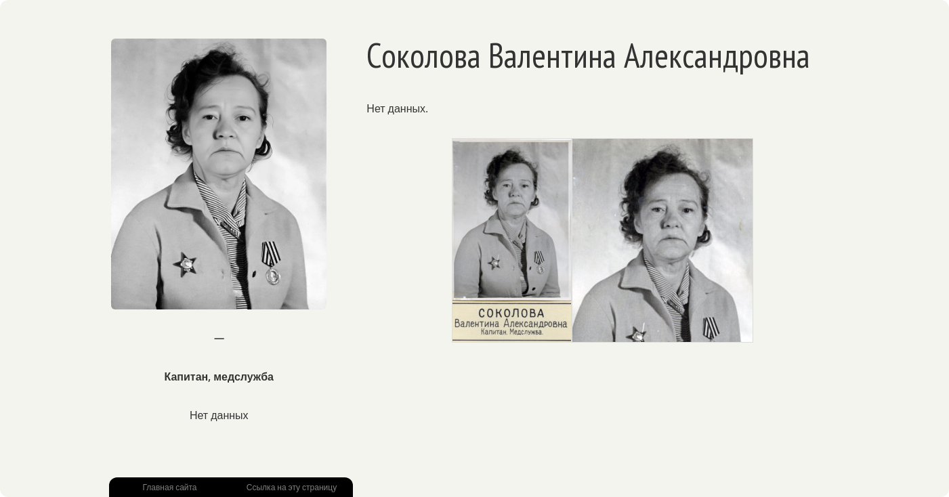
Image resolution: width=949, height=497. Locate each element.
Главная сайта (169, 487)
